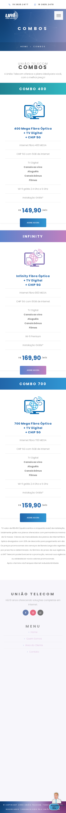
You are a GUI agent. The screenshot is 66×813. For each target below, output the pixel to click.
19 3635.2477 (20, 4)
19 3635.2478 (46, 4)
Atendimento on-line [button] (55, 807)
